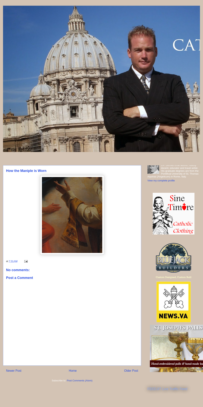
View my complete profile (161, 180)
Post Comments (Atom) (79, 380)
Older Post (131, 370)
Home (73, 370)
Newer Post (13, 370)
